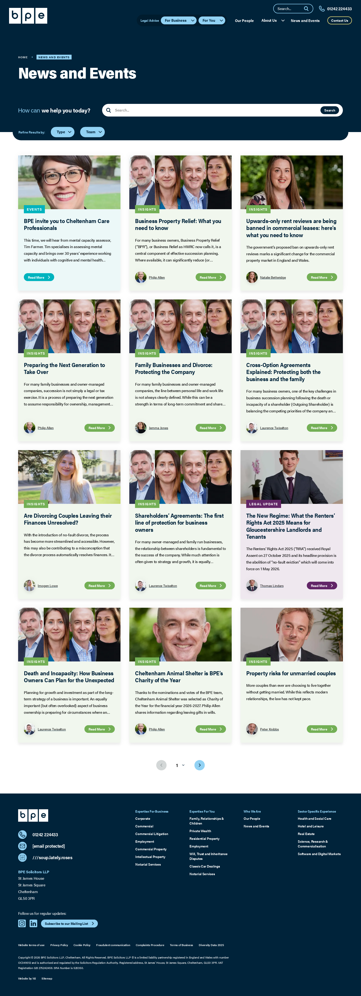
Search (329, 110)
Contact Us (339, 20)
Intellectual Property (150, 856)
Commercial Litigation (151, 833)
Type (64, 132)
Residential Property (204, 838)
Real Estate (306, 833)
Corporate (142, 818)
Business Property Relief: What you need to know (178, 224)
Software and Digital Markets (319, 854)
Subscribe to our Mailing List (70, 923)
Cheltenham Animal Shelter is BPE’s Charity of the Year (179, 676)
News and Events (305, 20)
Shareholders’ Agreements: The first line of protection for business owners (179, 522)
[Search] (308, 8)
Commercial (144, 826)
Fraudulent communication (113, 945)
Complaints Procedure (150, 945)
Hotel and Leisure (311, 826)
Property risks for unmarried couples (291, 673)
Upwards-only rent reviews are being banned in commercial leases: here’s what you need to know (291, 227)
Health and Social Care (314, 818)
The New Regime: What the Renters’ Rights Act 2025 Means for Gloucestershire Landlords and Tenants (290, 525)
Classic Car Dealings (204, 866)
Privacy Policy (59, 945)
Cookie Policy (81, 945)
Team (94, 132)
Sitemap (47, 978)
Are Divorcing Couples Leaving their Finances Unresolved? (68, 518)
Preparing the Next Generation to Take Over (64, 368)
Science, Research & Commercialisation (313, 843)
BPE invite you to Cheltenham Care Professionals (66, 224)
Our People (244, 20)
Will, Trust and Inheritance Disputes (208, 856)
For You (213, 20)
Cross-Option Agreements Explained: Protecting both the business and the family (283, 371)
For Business (180, 20)
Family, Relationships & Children (206, 821)
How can (54, 110)
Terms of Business (181, 945)
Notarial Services (148, 864)
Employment (144, 841)
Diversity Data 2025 (211, 945)
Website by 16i (27, 978)
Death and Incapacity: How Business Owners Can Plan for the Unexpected (69, 676)
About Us (273, 20)
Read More (39, 277)
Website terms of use (31, 945)
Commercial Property (151, 849)
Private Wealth (200, 831)
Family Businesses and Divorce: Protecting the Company (173, 368)
